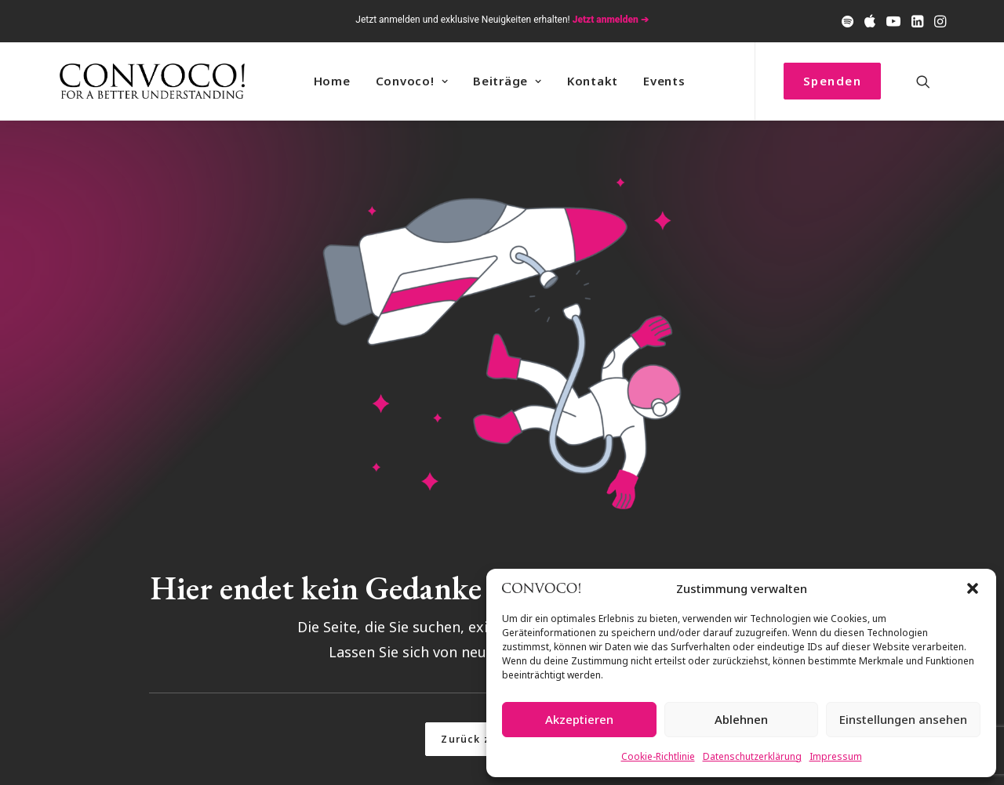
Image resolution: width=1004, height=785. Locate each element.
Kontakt (592, 81)
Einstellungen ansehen (903, 719)
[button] (972, 588)
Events (664, 81)
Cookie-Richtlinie (658, 756)
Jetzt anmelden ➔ (611, 19)
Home (332, 81)
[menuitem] (847, 21)
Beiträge (507, 81)
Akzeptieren (579, 719)
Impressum (835, 756)
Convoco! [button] (412, 81)
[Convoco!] (152, 81)
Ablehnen (741, 719)
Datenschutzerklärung (752, 756)
